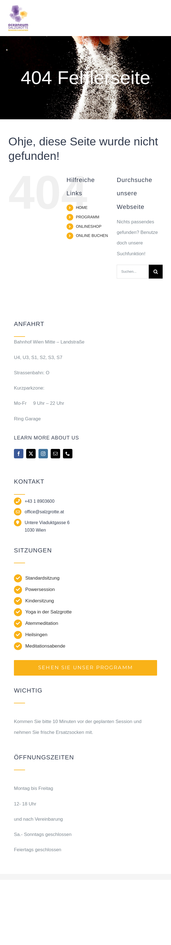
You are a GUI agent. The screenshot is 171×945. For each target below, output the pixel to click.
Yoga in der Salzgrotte (48, 612)
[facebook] (18, 453)
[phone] (67, 453)
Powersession (40, 589)
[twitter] (31, 453)
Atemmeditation (41, 623)
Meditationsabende (45, 646)
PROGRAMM (87, 217)
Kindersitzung (39, 600)
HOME (81, 207)
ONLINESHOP (88, 226)
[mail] (55, 453)
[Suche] (156, 272)
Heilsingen (36, 634)
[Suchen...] (133, 272)
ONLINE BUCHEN (92, 235)
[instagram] (43, 453)
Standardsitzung (42, 578)
